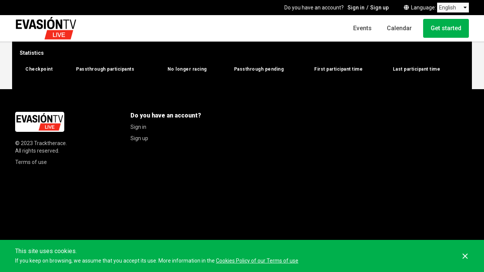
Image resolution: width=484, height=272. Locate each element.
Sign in (356, 8)
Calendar (399, 28)
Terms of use (31, 162)
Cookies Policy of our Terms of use (257, 261)
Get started (446, 28)
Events (362, 28)
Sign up (379, 8)
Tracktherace (50, 143)
